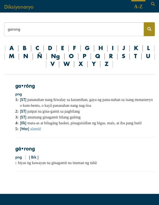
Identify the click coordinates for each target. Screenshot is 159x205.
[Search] (153, 4)
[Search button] (149, 29)
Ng (55, 56)
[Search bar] (74, 29)
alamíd (35, 129)
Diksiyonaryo (19, 7)
